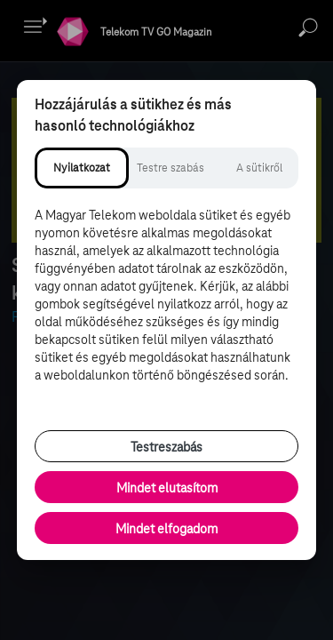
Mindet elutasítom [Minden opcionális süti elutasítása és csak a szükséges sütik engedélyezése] (167, 488)
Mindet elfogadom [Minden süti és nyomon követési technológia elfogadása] (166, 529)
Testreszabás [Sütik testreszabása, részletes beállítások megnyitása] (166, 447)
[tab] (81, 168)
